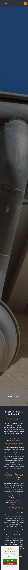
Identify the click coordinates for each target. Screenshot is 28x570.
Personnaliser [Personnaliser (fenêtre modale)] (10, 566)
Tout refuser (10, 563)
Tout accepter (9, 560)
